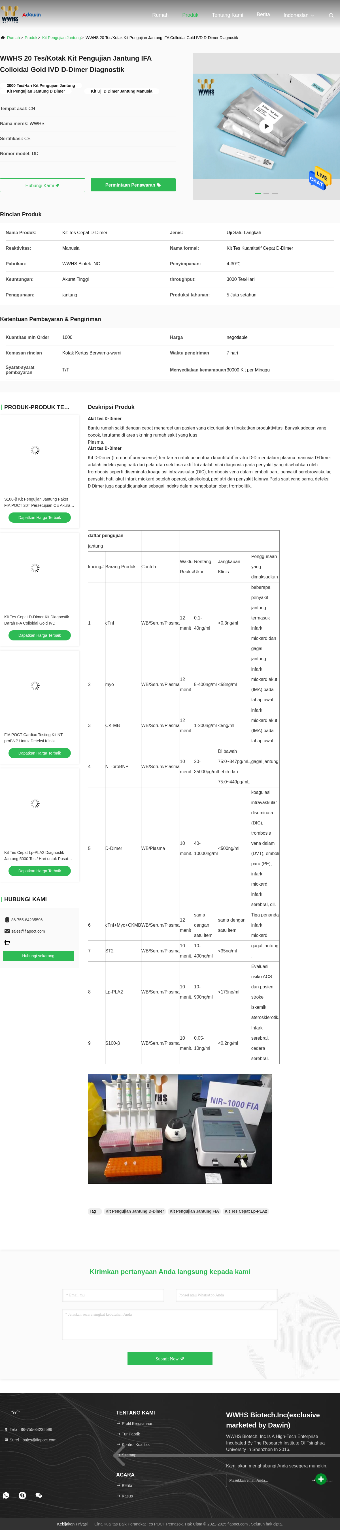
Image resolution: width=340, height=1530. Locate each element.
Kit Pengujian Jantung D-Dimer (135, 1211)
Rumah (160, 15)
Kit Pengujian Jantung (61, 37)
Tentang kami (227, 15)
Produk (190, 15)
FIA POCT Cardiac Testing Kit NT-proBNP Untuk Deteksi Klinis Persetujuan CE (34, 740)
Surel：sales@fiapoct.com (30, 1440)
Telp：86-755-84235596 (28, 1429)
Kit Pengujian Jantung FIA (194, 1211)
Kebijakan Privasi (72, 1524)
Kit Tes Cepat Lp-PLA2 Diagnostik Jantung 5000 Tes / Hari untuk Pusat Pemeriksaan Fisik (36, 858)
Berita (263, 14)
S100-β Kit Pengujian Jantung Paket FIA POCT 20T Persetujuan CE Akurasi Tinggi (38, 505)
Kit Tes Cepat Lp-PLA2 (246, 1211)
